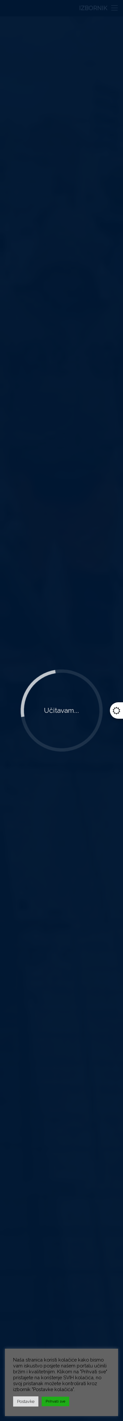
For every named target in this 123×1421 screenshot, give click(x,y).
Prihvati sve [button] (55, 1401)
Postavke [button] (25, 1401)
